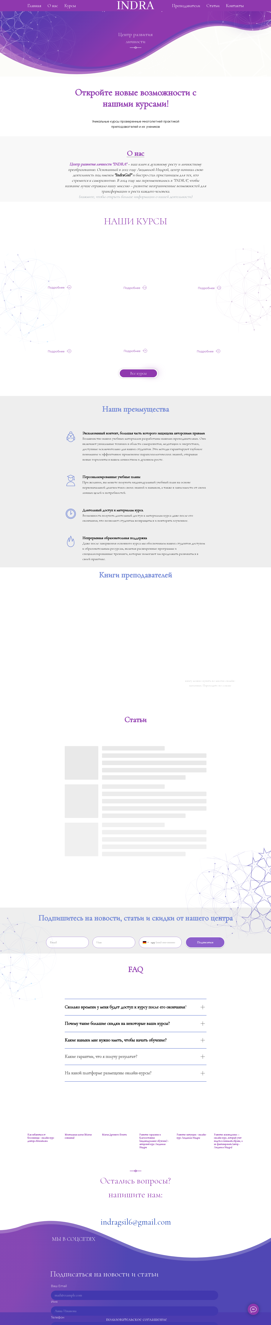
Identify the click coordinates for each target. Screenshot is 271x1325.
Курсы (105, 9)
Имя (54, 1302)
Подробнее (56, 287)
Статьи (196, 9)
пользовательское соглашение (136, 1319)
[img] (62, 261)
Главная (58, 9)
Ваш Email (59, 1286)
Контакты (217, 9)
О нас (81, 9)
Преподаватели (172, 9)
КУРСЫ (151, 221)
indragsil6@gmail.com (136, 1222)
